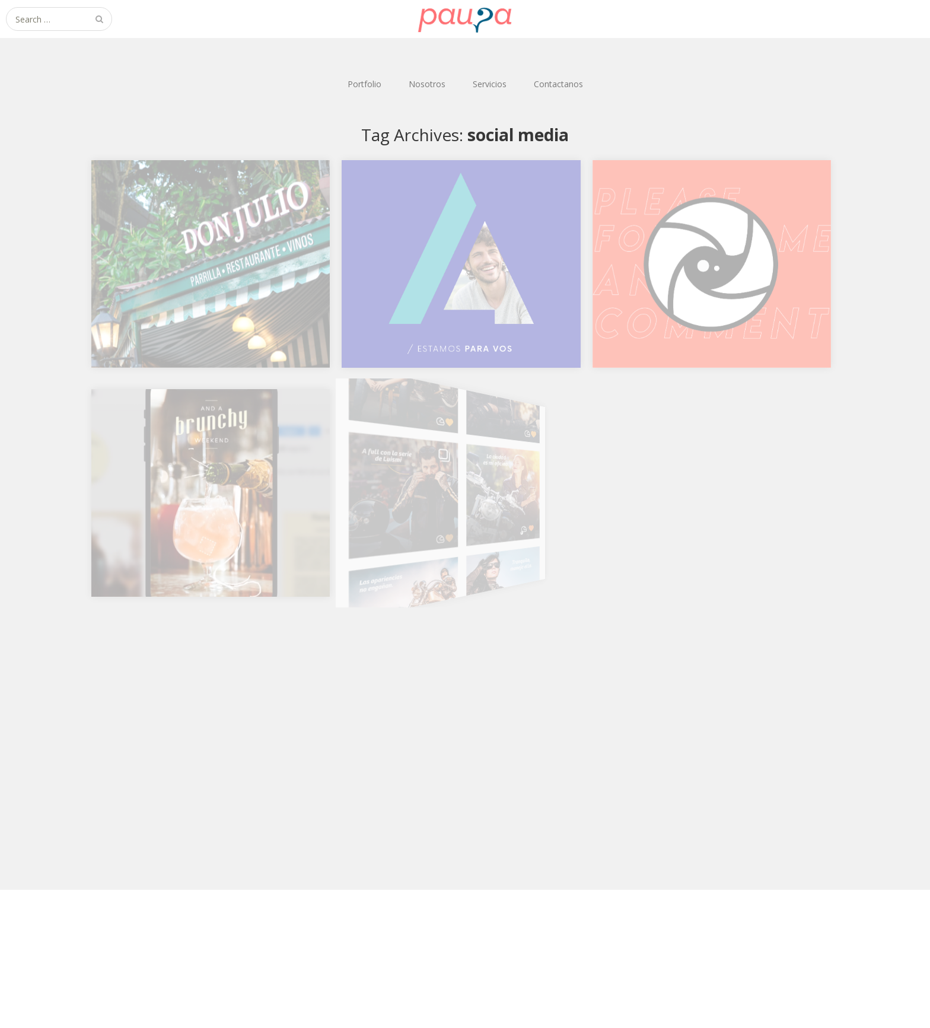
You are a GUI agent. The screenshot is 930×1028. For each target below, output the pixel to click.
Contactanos (558, 84)
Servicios (490, 84)
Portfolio (364, 84)
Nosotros (427, 84)
